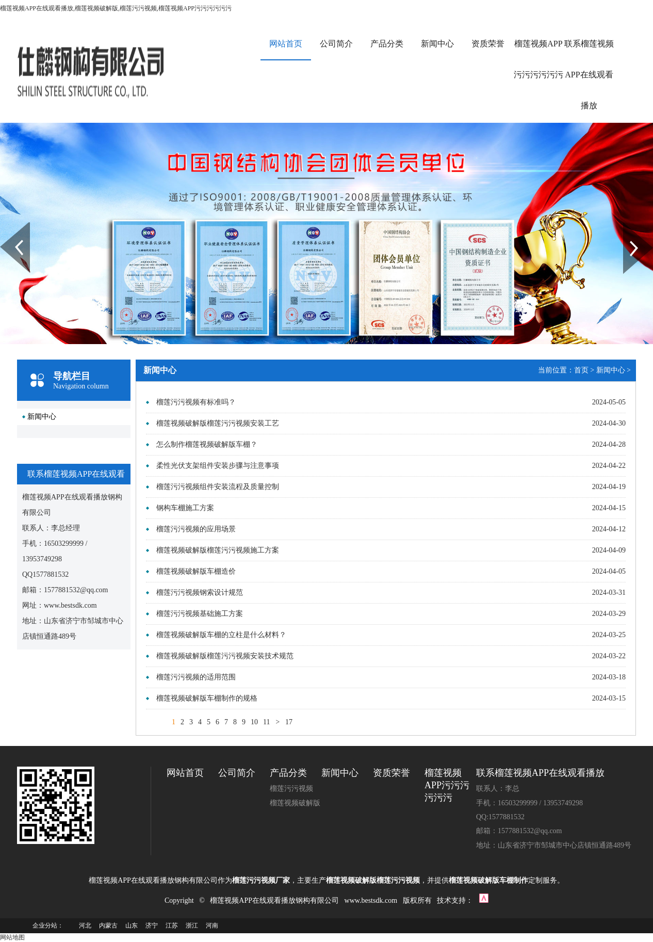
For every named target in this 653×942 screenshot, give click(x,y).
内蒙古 (108, 925)
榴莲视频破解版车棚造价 (196, 571)
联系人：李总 (497, 788)
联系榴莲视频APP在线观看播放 (589, 74)
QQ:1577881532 (500, 817)
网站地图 (12, 937)
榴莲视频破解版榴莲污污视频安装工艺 (217, 423)
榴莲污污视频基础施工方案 (199, 614)
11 (266, 722)
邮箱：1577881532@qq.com (519, 831)
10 (254, 722)
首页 (581, 370)
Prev (5, 226)
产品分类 (386, 43)
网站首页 (285, 43)
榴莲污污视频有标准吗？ (196, 402)
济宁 (151, 925)
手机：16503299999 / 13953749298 (529, 803)
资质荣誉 (487, 43)
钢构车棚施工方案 (185, 508)
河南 (212, 925)
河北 (85, 925)
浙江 (192, 925)
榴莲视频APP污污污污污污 (538, 59)
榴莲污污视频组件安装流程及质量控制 (217, 487)
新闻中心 (437, 43)
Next (629, 226)
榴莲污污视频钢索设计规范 (199, 592)
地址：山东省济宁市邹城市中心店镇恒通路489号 (553, 845)
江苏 (172, 925)
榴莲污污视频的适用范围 (196, 677)
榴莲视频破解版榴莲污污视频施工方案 (217, 550)
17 (288, 722)
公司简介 (336, 43)
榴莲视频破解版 (295, 803)
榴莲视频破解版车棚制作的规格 (206, 698)
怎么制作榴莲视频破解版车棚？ (206, 444)
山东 (131, 925)
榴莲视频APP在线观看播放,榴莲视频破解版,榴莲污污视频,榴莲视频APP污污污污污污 (116, 8)
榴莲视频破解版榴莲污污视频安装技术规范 (224, 656)
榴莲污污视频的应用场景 (196, 529)
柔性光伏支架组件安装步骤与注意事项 (217, 465)
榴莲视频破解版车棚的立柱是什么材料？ (221, 635)
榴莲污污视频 (291, 788)
